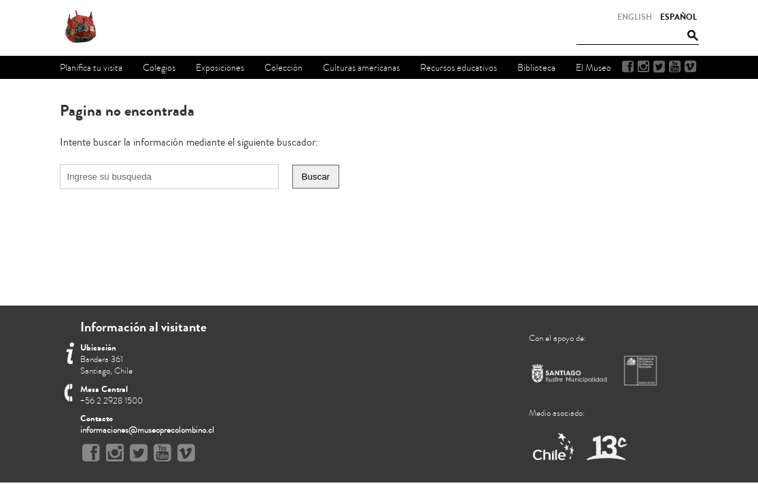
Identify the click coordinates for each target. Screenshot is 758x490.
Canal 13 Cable (606, 447)
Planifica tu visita (91, 67)
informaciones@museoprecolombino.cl (147, 430)
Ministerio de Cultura (642, 370)
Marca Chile (554, 447)
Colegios (159, 67)
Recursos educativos (458, 67)
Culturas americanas (361, 67)
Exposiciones (220, 67)
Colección (283, 67)
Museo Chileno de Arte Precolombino (117, 27)
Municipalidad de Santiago (569, 376)
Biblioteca (536, 67)
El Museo (593, 67)
